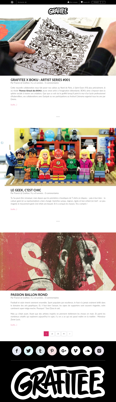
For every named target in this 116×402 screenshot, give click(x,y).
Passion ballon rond (29, 295)
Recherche (22, 2)
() (85, 2)
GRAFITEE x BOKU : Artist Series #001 (40, 80)
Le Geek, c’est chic (26, 190)
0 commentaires (52, 83)
